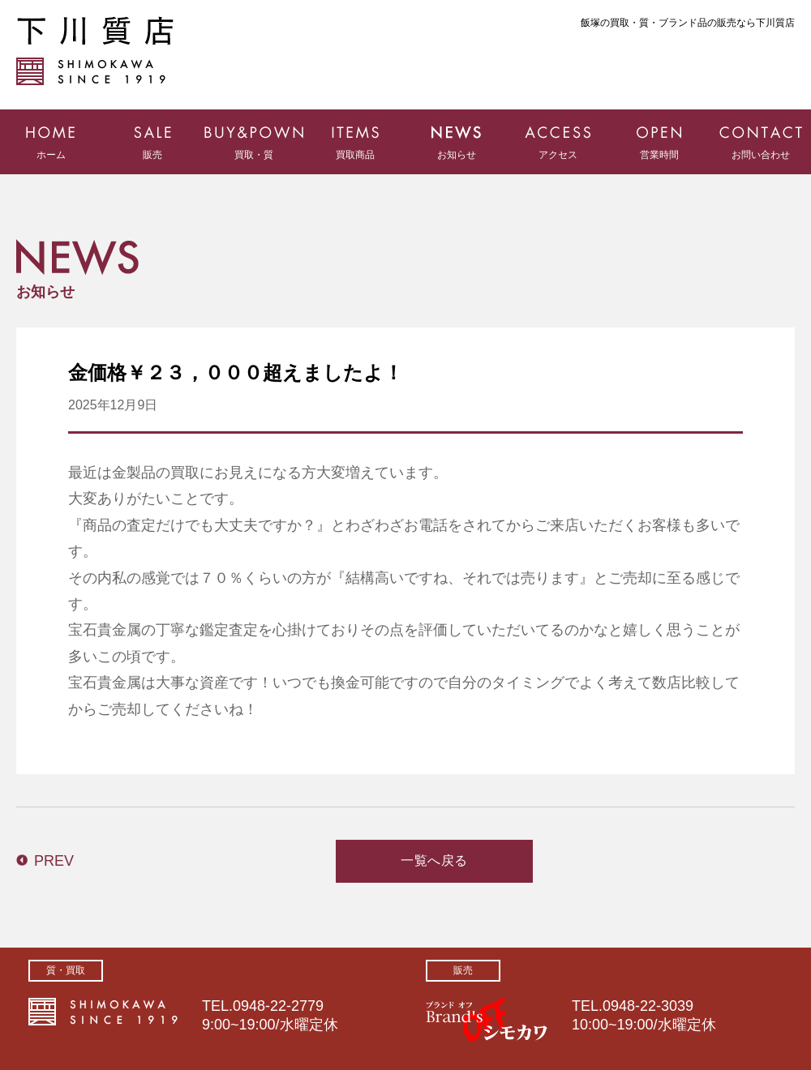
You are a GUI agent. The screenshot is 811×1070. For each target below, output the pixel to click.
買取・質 (253, 154)
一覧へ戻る (434, 860)
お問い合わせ (761, 154)
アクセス (558, 154)
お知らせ (456, 154)
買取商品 (355, 154)
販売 (152, 154)
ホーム (51, 154)
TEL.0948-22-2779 (263, 1006)
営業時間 (659, 154)
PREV (54, 861)
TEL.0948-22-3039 (632, 1006)
